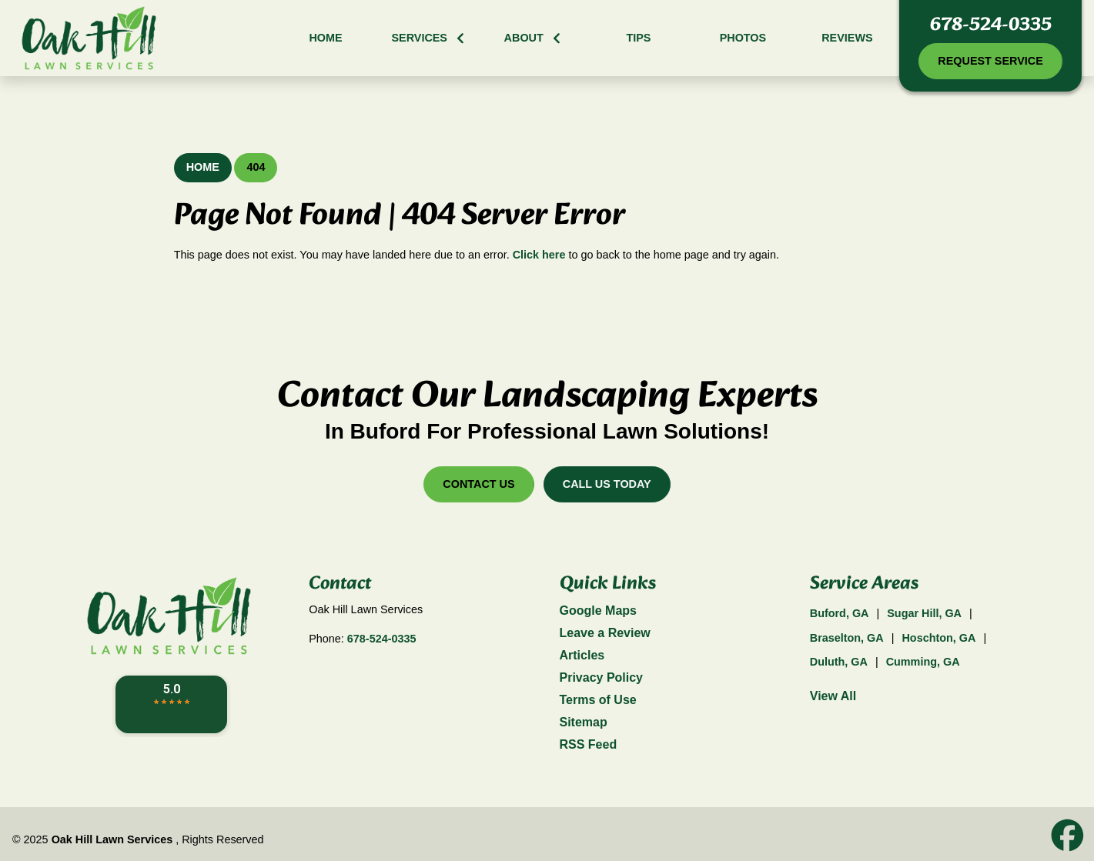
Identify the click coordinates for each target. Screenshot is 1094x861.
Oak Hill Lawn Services (112, 839)
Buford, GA (839, 613)
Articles (582, 655)
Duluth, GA (839, 662)
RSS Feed (588, 744)
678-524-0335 (991, 25)
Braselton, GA (847, 638)
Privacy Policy (602, 677)
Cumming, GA (923, 662)
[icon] (1067, 836)
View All (833, 695)
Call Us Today (607, 484)
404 (255, 167)
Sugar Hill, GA (924, 613)
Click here (539, 255)
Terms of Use (598, 699)
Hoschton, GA (938, 638)
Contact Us (478, 484)
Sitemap (583, 722)
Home (202, 167)
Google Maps (598, 610)
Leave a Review (605, 632)
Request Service (990, 61)
